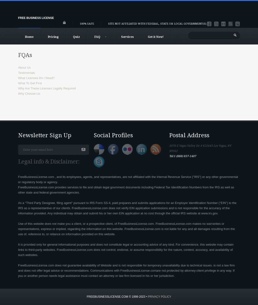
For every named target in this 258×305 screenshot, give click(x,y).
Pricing (53, 37)
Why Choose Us (29, 93)
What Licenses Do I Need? (36, 78)
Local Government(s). (190, 23)
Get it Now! (156, 37)
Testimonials (26, 73)
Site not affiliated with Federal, (133, 23)
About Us (24, 67)
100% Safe (87, 23)
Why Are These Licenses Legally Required (47, 88)
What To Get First (30, 83)
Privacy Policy (159, 296)
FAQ (100, 37)
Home (29, 37)
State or (166, 23)
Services (127, 37)
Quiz (76, 37)
